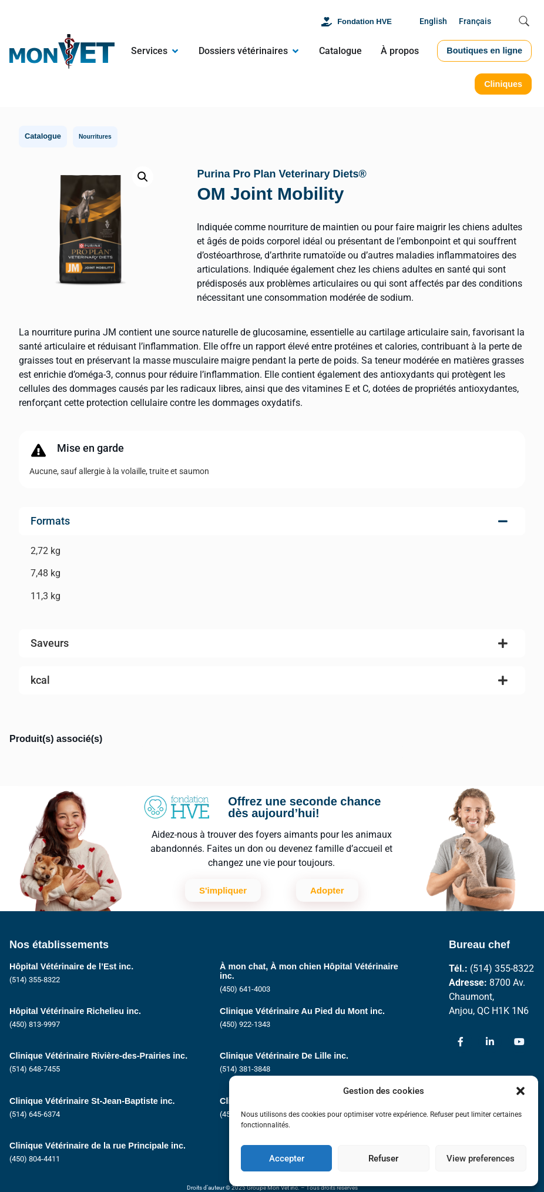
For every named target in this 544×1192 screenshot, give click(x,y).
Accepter (286, 1158)
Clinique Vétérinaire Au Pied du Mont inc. (302, 1011)
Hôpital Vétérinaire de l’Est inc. (71, 966)
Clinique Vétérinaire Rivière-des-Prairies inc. (98, 1055)
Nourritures (95, 136)
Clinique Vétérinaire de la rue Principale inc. (97, 1145)
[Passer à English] (433, 22)
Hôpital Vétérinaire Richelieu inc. (75, 1011)
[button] (520, 1091)
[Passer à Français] (475, 22)
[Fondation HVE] (326, 21)
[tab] (272, 563)
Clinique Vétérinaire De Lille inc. (284, 1055)
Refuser (383, 1158)
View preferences (480, 1158)
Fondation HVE (364, 21)
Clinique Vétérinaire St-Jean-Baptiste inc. (92, 1101)
